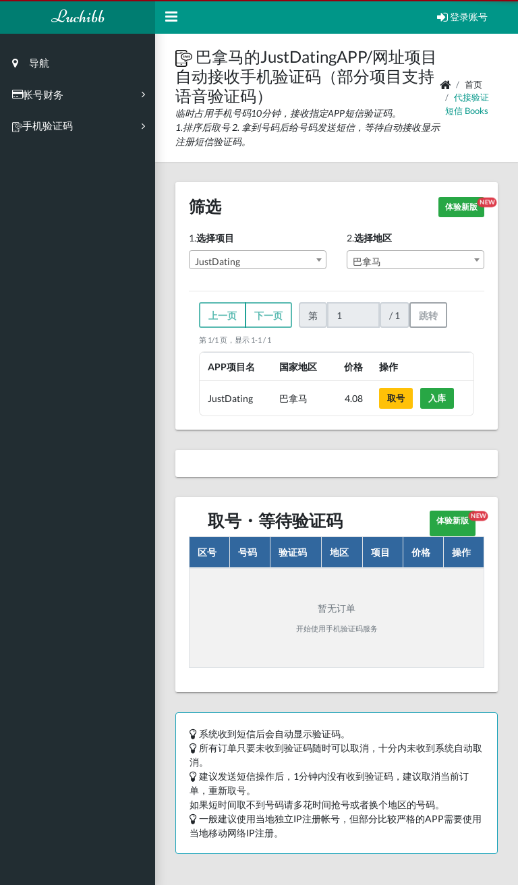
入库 (437, 398)
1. (211, 238)
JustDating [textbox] (217, 261)
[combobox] (257, 259)
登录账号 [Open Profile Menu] (462, 16)
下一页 (268, 315)
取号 (396, 398)
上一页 (222, 315)
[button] (185, 56)
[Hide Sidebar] (171, 17)
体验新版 (464, 205)
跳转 (428, 315)
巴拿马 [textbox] (367, 261)
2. (369, 238)
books (476, 110)
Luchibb (78, 16)
